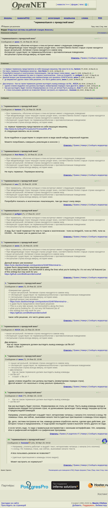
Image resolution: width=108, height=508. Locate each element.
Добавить (77, 505)
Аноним (72, 90)
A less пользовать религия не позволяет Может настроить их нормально (37, 90)
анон (17, 42)
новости (61, 4)
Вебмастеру (101, 505)
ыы (73, 73)
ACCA (75, 84)
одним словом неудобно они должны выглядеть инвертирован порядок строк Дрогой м (41, 86)
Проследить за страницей (13, 505)
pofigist (79, 75)
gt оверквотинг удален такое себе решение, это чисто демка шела (33, 79)
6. (6, 283)
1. (2, 106)
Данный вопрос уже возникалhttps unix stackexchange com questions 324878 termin (38, 77)
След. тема (104, 470)
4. (2, 211)
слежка (85, 18)
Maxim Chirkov (99, 503)
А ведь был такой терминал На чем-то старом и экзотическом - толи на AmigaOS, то (38, 75)
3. (2, 181)
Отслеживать (102, 33)
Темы (89, 470)
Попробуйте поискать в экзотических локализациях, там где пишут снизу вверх (36, 73)
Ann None (42, 71)
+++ (68, 4)
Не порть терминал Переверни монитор (20, 71)
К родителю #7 (73, 434)
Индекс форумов (80, 470)
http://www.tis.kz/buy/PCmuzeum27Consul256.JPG (28, 129)
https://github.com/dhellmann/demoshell (23, 274)
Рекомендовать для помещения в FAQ (61, 470)
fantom (77, 69)
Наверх (84, 145)
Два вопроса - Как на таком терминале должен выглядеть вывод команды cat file (37, 84)
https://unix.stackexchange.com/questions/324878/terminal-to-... (34, 265)
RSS (100, 18)
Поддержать (88, 505)
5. (2, 242)
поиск (38, 18)
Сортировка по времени (94, 98)
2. (2, 151)
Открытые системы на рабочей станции (26, 30)
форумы (8, 18)
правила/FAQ (23, 18)
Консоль (49, 30)
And (78, 88)
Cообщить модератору (97, 58)
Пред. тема (95, 470)
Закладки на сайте (10, 503)
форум (74, 4)
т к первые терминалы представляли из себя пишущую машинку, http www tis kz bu (38, 69)
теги (81, 4)
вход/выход (69, 18)
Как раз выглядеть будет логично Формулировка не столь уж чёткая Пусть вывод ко (40, 88)
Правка (84, 58)
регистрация (54, 18)
